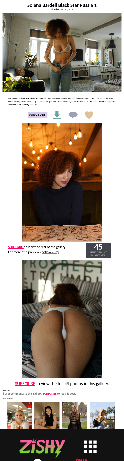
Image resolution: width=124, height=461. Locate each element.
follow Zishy (50, 252)
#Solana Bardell (37, 114)
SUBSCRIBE (16, 247)
